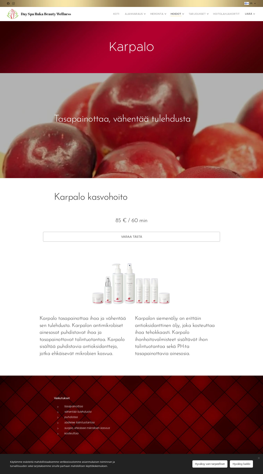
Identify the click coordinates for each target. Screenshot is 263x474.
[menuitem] (87, 14)
